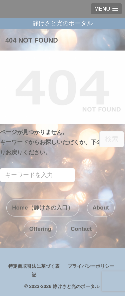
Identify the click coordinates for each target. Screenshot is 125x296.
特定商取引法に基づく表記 (34, 270)
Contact (81, 229)
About (101, 208)
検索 (111, 139)
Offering (40, 229)
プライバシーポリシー (91, 266)
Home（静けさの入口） (42, 208)
